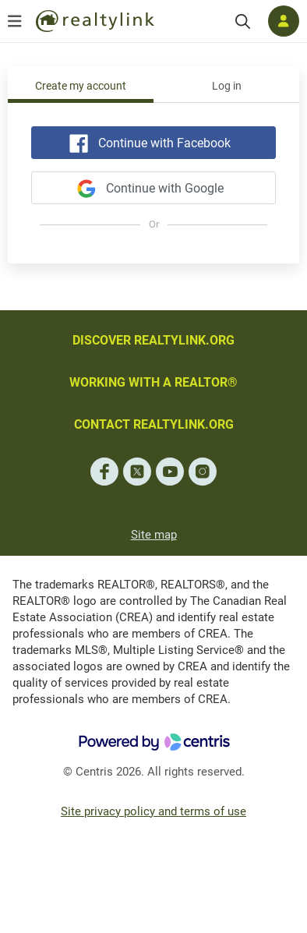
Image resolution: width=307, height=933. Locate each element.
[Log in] (283, 21)
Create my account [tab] (80, 86)
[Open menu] (15, 21)
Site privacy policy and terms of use (153, 811)
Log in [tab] (227, 86)
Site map (154, 535)
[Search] (242, 21)
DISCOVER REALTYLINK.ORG (153, 340)
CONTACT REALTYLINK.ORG (154, 424)
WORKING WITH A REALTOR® (153, 382)
